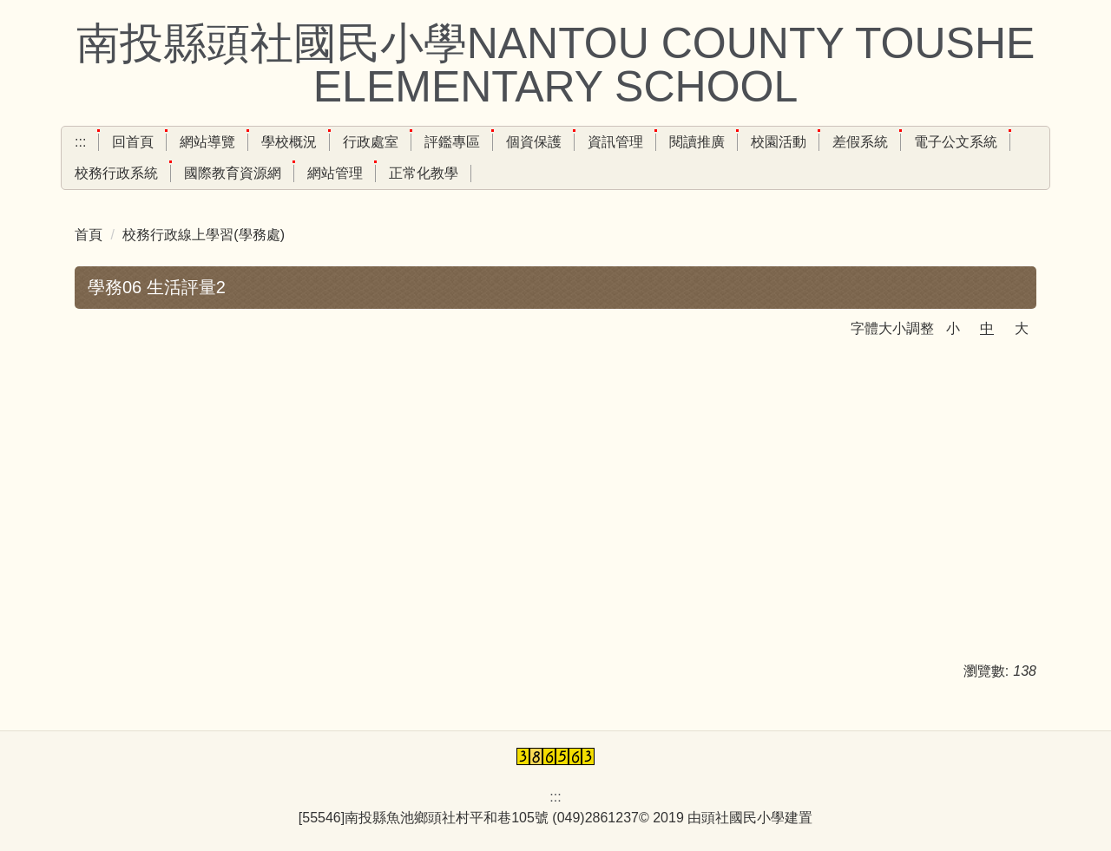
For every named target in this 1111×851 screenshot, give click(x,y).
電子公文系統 (955, 141)
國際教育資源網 (232, 173)
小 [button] (953, 328)
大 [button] (1022, 328)
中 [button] (987, 328)
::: (80, 141)
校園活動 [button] (778, 141)
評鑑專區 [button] (452, 141)
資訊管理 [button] (615, 141)
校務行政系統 (116, 173)
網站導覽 (207, 141)
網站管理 (335, 173)
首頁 (88, 234)
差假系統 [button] (860, 141)
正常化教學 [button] (423, 173)
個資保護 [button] (534, 141)
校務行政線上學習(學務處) (203, 234)
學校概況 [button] (289, 141)
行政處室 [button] (370, 141)
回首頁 (133, 141)
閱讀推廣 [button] (697, 141)
